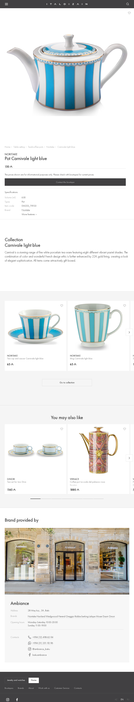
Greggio (70, 616)
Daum (105, 616)
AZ (116, 699)
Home (7, 146)
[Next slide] (129, 332)
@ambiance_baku (39, 649)
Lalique (92, 616)
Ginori (112, 616)
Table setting (19, 146)
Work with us (44, 688)
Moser (99, 616)
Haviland (41, 616)
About (31, 688)
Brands (21, 688)
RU (128, 699)
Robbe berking (81, 616)
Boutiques (9, 688)
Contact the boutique (65, 182)
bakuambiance (37, 655)
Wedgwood (52, 616)
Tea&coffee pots (35, 146)
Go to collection (67, 382)
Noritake (50, 146)
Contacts (78, 688)
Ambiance (20, 603)
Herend (61, 616)
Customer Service (61, 688)
